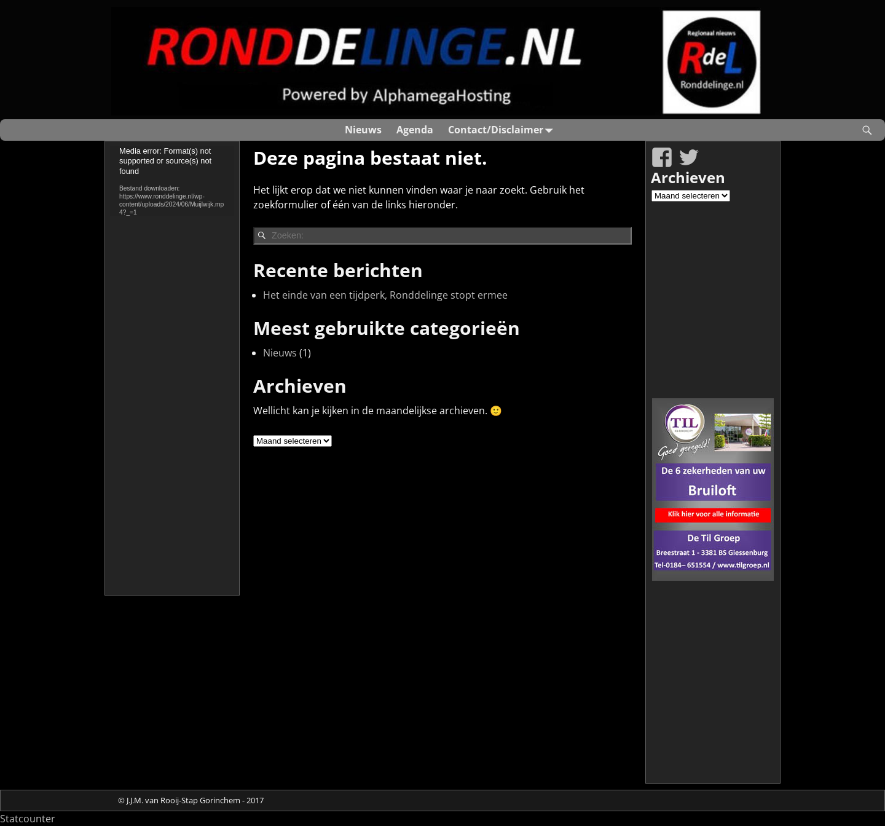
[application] (172, 181)
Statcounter (27, 818)
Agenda (414, 129)
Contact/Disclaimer (503, 130)
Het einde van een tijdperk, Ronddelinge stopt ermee (385, 295)
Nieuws (363, 129)
